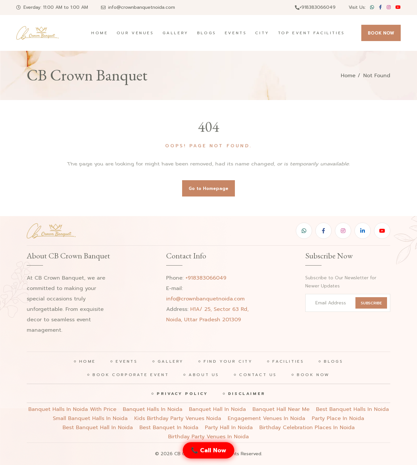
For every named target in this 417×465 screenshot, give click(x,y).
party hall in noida (229, 427)
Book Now (313, 375)
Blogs (206, 33)
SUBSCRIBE (371, 303)
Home (99, 33)
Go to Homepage (208, 188)
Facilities (288, 361)
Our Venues (135, 33)
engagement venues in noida (266, 418)
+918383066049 (315, 7)
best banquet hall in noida (98, 427)
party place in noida (338, 418)
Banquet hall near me (280, 409)
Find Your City (228, 361)
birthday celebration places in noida (307, 427)
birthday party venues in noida (208, 437)
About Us (204, 375)
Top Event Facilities (311, 33)
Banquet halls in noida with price (72, 409)
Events (236, 33)
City (262, 33)
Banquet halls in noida (152, 409)
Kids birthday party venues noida (177, 418)
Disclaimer (247, 394)
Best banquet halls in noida (352, 409)
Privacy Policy (182, 394)
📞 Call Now (208, 450)
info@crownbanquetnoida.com (141, 7)
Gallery (176, 33)
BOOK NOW (381, 33)
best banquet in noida (168, 427)
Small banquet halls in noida (90, 418)
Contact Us (258, 375)
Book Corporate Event (131, 375)
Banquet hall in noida (217, 409)
